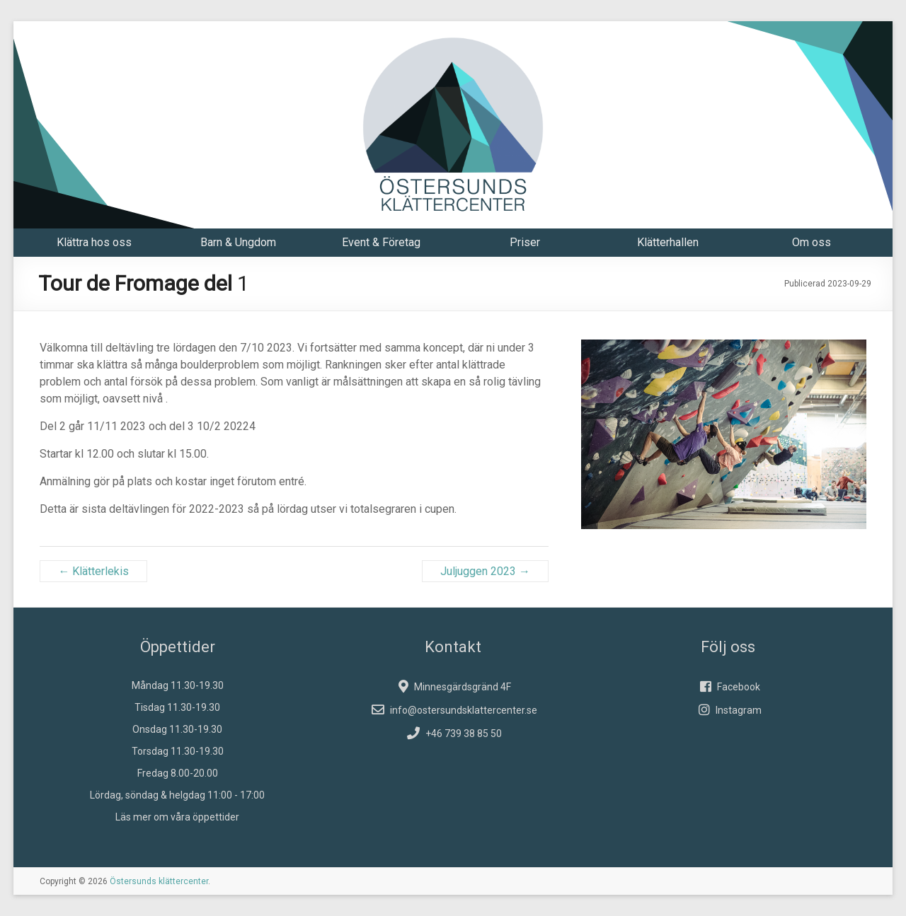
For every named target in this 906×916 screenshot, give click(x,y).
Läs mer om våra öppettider (177, 817)
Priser (525, 242)
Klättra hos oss (94, 242)
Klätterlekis (93, 571)
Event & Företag (381, 242)
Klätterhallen (668, 242)
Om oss (811, 242)
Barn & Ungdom (238, 242)
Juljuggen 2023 (485, 571)
